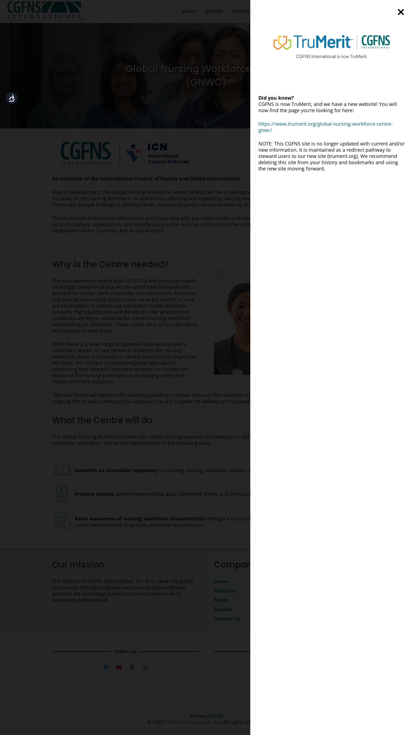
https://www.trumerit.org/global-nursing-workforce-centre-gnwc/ (325, 127)
